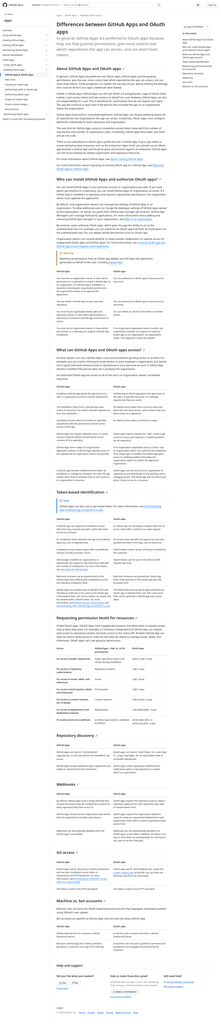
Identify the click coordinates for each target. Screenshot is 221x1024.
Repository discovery (77, 735)
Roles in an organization (138, 219)
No (75, 982)
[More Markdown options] (207, 26)
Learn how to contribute (120, 996)
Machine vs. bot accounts (81, 900)
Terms (82, 1012)
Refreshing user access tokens (89, 602)
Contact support (173, 986)
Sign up (212, 4)
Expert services (123, 1012)
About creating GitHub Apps (126, 159)
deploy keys (115, 262)
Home (8, 14)
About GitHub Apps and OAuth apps (91, 68)
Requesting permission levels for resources (97, 617)
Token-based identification (82, 492)
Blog (135, 1012)
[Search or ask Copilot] (112, 4)
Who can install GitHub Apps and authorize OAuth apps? (109, 179)
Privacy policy (62, 988)
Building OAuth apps (90, 15)
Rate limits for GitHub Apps (74, 569)
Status (100, 1012)
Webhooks (68, 784)
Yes (62, 982)
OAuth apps (71, 15)
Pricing (109, 1012)
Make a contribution (125, 991)
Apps (8, 20)
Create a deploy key (123, 872)
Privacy (91, 1012)
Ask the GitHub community (179, 982)
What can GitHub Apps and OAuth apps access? (101, 349)
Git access (67, 852)
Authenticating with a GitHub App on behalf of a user (83, 605)
